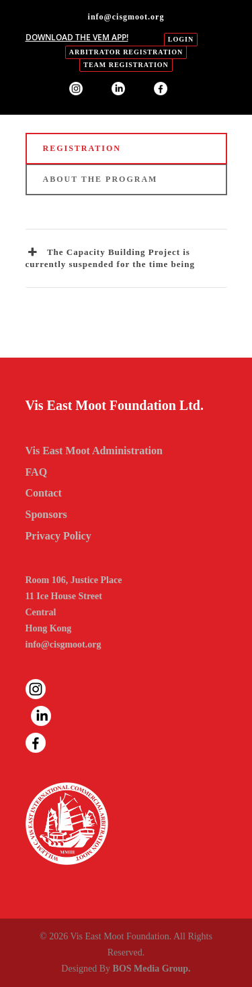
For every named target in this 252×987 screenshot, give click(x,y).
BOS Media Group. (152, 969)
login (181, 39)
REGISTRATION (82, 148)
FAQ (37, 472)
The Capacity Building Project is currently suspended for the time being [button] (110, 257)
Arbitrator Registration (126, 52)
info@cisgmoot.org (63, 644)
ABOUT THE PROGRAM (100, 179)
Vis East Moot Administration (94, 450)
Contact (44, 493)
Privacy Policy (58, 535)
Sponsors (46, 514)
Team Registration (126, 64)
